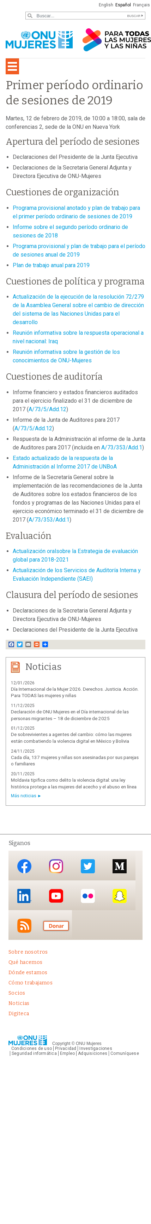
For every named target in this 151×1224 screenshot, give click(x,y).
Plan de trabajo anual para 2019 (51, 265)
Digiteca (18, 1014)
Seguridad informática (34, 1053)
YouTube (56, 895)
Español (123, 4)
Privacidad (65, 1048)
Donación (56, 925)
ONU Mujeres (89, 1043)
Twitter (88, 866)
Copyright (61, 1043)
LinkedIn (24, 895)
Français (141, 4)
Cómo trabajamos (30, 983)
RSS (24, 925)
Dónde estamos (27, 973)
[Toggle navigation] (12, 66)
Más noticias (23, 795)
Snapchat (119, 895)
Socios (16, 993)
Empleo (67, 1053)
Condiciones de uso (31, 1048)
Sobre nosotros (28, 952)
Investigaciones (95, 1048)
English (106, 4)
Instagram (56, 866)
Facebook (24, 866)
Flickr (88, 895)
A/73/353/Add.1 (121, 447)
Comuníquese (124, 1053)
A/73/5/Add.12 (47, 409)
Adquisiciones (92, 1053)
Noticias (18, 1003)
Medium (119, 866)
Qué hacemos (25, 962)
